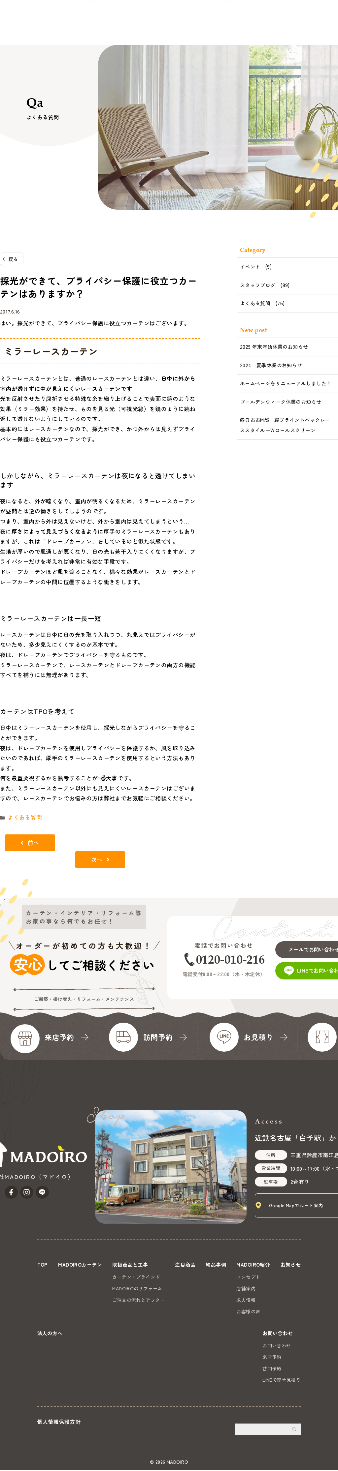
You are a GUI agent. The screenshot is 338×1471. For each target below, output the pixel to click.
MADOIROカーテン (48, 30)
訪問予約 (272, 1369)
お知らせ (236, 30)
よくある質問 (22, 816)
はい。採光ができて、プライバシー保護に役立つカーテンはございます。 (95, 323)
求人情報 (274, 1298)
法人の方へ (266, 30)
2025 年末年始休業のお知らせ (274, 346)
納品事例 (164, 30)
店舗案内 (274, 1286)
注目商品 (135, 30)
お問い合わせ (314, 21)
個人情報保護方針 (59, 1422)
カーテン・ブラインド (148, 1275)
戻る (13, 259)
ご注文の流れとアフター (151, 1298)
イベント (250, 266)
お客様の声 (277, 1309)
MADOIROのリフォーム (150, 1286)
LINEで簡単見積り (281, 1380)
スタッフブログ (258, 285)
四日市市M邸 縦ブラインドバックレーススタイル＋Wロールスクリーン (285, 425)
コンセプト (277, 1275)
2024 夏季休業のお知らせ (271, 365)
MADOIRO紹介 (199, 30)
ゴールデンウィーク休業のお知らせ (280, 401)
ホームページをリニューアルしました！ (286, 383)
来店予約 (272, 1357)
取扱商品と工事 (97, 30)
